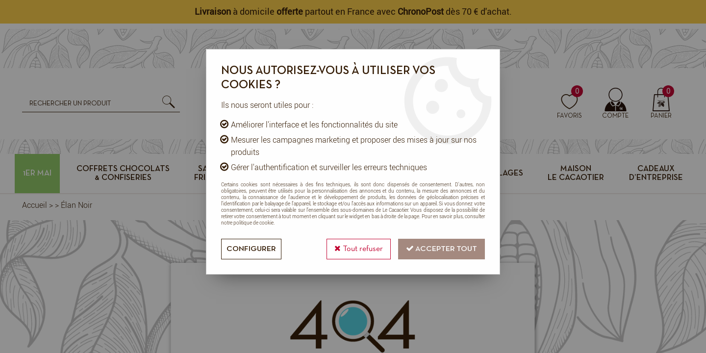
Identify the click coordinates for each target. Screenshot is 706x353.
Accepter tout (441, 248)
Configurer (251, 249)
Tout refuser (358, 248)
